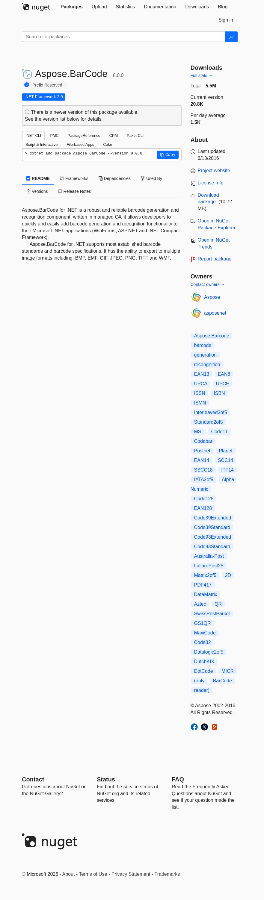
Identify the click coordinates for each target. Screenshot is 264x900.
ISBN (219, 393)
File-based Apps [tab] (80, 144)
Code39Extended (212, 517)
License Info (211, 182)
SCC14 (225, 460)
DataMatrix (205, 594)
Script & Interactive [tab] (41, 144)
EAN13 (201, 374)
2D (228, 575)
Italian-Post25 (209, 565)
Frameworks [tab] (74, 178)
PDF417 (203, 584)
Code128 (204, 498)
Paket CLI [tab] (135, 135)
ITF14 (227, 469)
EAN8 (224, 374)
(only (199, 680)
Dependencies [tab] (115, 178)
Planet (225, 450)
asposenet (215, 313)
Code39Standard (212, 527)
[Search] (231, 36)
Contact (33, 779)
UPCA (200, 383)
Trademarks (167, 874)
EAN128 (203, 508)
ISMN (200, 402)
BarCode (222, 680)
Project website (214, 170)
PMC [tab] (54, 135)
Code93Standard (212, 546)
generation (205, 354)
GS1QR (202, 623)
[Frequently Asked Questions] (178, 779)
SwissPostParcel (212, 613)
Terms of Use (93, 874)
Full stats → (202, 75)
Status (106, 779)
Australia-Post (209, 556)
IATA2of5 (203, 479)
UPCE (222, 383)
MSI (198, 431)
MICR (227, 671)
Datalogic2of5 (209, 651)
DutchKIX (204, 661)
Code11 (219, 431)
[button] (168, 155)
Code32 (202, 642)
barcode (203, 345)
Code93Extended (212, 537)
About (68, 874)
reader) (202, 690)
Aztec (200, 604)
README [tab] (38, 178)
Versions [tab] (37, 191)
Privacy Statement (130, 874)
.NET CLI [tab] (33, 135)
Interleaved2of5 (210, 412)
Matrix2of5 (205, 575)
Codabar (203, 441)
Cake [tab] (107, 144)
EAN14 (201, 460)
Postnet (202, 450)
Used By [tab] (151, 178)
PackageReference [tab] (84, 135)
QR (218, 604)
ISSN (199, 393)
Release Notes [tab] (74, 191)
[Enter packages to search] (123, 36)
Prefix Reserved (47, 85)
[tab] (71, 6)
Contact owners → (208, 284)
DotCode (203, 671)
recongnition (207, 364)
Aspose (212, 297)
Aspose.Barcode (211, 335)
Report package (215, 258)
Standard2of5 (208, 422)
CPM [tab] (113, 135)
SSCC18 (203, 469)
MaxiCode (205, 632)
